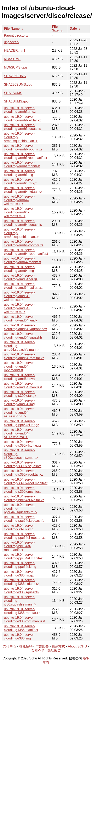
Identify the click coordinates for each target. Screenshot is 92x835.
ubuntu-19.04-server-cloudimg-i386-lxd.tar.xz (21, 582)
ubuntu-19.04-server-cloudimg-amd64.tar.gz (21, 277)
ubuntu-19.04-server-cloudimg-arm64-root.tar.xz (23, 243)
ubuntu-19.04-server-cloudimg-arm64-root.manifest (26, 251)
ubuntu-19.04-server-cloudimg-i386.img (19, 636)
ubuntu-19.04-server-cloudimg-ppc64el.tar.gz (21, 423)
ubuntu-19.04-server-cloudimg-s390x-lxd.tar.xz (22, 443)
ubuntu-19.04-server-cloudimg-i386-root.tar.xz (22, 611)
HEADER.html (14, 50)
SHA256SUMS (15, 76)
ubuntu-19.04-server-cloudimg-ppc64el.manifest (23, 556)
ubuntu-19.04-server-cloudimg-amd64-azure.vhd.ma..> (19, 433)
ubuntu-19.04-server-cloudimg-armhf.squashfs (22, 126)
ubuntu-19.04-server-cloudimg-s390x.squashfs (22, 464)
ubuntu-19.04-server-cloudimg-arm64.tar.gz (20, 181)
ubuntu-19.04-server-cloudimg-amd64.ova (19, 377)
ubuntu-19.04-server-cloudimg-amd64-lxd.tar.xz (23, 285)
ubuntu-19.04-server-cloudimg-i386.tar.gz (19, 573)
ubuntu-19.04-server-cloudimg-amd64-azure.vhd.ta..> (19, 412)
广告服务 (42, 646)
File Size (55, 28)
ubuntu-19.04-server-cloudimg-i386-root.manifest (24, 619)
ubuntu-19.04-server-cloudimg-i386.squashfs (21, 590)
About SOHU (77, 646)
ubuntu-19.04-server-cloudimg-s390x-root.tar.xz (23, 472)
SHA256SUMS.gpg (18, 84)
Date (73, 28)
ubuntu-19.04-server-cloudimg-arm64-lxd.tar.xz (23, 189)
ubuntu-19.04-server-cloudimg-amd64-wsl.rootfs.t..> (19, 296)
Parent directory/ (16, 35)
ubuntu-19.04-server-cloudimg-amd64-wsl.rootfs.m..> (19, 308)
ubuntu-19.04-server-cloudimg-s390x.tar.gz (20, 393)
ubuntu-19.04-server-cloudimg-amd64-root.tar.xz (24, 356)
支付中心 (9, 646)
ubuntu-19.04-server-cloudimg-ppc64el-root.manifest (19, 546)
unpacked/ (11, 42)
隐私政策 (54, 650)
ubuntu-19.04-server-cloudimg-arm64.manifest (22, 260)
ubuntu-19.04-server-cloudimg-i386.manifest (21, 628)
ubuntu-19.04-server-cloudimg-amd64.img (19, 402)
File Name (12, 28)
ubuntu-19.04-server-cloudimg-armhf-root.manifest (25, 156)
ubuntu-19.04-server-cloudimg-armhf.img (19, 173)
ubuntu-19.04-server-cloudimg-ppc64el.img (20, 564)
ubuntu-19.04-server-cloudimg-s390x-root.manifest (25, 481)
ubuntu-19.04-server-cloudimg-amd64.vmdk (20, 318)
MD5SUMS (12, 59)
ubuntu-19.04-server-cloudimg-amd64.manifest (23, 385)
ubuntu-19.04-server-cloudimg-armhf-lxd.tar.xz (22, 118)
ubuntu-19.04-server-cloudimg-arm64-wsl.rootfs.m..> (19, 212)
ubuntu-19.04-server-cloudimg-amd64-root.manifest (19, 366)
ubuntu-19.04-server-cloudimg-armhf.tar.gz (20, 109)
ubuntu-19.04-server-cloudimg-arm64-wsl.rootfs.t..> (19, 200)
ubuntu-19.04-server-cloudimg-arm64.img (19, 269)
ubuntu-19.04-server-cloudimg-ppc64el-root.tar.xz (25, 535)
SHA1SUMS (13, 93)
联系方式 (58, 646)
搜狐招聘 (26, 646)
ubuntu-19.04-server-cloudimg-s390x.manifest (22, 489)
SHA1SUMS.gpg (16, 101)
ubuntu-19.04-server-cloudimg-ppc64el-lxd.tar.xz (24, 498)
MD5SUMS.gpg (15, 67)
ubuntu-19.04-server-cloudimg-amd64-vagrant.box (25, 327)
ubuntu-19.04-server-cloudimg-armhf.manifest (22, 164)
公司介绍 (38, 650)
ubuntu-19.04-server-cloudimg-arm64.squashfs (23, 222)
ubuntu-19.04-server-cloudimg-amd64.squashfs (23, 335)
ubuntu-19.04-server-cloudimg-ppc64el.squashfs (24, 518)
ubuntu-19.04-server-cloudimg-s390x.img (19, 527)
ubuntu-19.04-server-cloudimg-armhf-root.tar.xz (23, 147)
